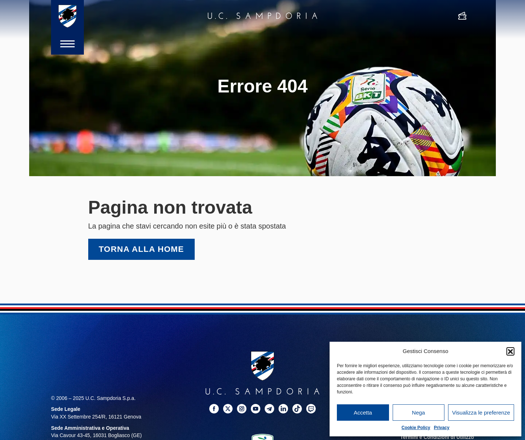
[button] (510, 351)
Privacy (442, 427)
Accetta (363, 412)
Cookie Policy (415, 427)
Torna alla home (141, 249)
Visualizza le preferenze (481, 412)
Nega (418, 412)
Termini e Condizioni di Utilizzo (437, 437)
